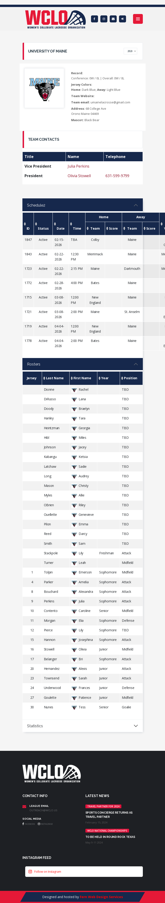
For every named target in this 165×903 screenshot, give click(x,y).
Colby (95, 239)
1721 (28, 311)
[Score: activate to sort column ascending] (113, 228)
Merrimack (95, 254)
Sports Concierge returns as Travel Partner (109, 815)
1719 (28, 326)
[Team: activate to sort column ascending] (95, 228)
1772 (28, 283)
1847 (28, 239)
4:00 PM (77, 283)
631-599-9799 (117, 175)
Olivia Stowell (79, 175)
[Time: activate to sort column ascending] (77, 224)
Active (43, 239)
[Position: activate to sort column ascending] (131, 378)
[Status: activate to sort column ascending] (43, 224)
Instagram (45, 824)
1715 (28, 297)
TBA (74, 239)
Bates (95, 283)
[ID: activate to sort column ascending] (28, 224)
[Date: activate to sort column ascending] (61, 224)
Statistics (35, 726)
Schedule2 (36, 205)
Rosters (33, 364)
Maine (132, 239)
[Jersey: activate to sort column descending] (32, 378)
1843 (28, 254)
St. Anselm (132, 311)
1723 (28, 268)
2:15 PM (77, 268)
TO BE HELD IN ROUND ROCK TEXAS (110, 837)
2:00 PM (77, 311)
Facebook (28, 824)
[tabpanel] (82, 278)
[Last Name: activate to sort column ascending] (55, 378)
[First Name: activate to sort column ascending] (83, 378)
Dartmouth (132, 268)
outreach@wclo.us (43, 810)
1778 (28, 340)
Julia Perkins (78, 166)
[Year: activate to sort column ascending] (108, 378)
